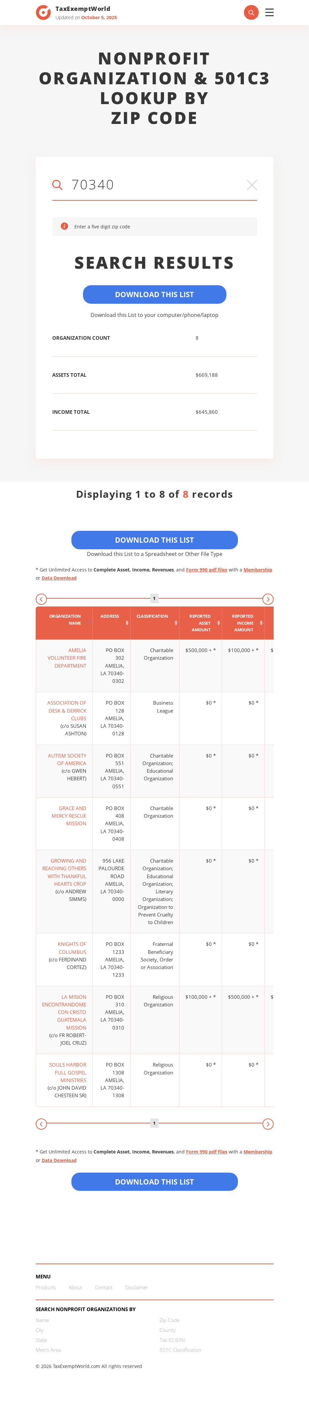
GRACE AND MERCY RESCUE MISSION (69, 816)
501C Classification (180, 1349)
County (167, 1330)
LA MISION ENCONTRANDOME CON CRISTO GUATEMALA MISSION (64, 1012)
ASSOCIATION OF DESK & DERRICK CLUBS (66, 710)
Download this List (154, 1182)
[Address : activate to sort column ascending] (112, 623)
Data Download (59, 578)
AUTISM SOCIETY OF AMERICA (67, 759)
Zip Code (169, 1320)
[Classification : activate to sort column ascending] (155, 623)
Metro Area (48, 1349)
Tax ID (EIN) (172, 1340)
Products (46, 1287)
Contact (103, 1287)
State (41, 1340)
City (40, 1330)
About (75, 1287)
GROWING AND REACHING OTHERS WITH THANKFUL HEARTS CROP (64, 872)
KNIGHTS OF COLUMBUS (72, 948)
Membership (258, 569)
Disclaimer (136, 1287)
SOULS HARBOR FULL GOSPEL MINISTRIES (67, 1072)
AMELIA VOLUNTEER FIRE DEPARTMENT (67, 658)
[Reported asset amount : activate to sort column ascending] (200, 623)
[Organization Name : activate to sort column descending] (64, 623)
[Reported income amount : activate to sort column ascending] (243, 623)
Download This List (154, 294)
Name (42, 1320)
